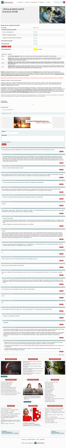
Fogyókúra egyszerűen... (49, 394)
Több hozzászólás (27, 401)
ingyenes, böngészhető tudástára (34, 425)
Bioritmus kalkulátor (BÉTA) (6, 384)
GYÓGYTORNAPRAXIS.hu (28, 424)
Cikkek (27, 2)
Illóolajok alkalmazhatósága (50, 401)
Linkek (37, 439)
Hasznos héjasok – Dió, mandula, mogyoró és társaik (54, 398)
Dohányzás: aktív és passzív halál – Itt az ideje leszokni (55, 418)
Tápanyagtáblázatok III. (49, 386)
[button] (52, 14)
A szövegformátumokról (6, 142)
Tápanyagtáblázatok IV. (49, 387)
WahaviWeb (42, 439)
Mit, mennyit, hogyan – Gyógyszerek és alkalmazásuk (10, 413)
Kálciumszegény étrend (49, 397)
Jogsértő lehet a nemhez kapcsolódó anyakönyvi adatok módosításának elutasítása (33, 369)
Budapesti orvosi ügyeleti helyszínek (51, 382)
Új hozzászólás (61, 354)
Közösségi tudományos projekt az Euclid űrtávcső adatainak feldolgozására (32, 374)
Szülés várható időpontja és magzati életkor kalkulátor (11, 393)
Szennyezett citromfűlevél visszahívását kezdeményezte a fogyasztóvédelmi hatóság (33, 371)
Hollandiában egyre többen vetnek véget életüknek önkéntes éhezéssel (32, 362)
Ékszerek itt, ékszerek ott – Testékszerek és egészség (54, 408)
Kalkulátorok (34, 2)
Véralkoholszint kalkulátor (6, 386)
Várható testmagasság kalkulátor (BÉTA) (10, 373)
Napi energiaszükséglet (49, 390)
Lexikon (48, 2)
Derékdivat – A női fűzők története (51, 417)
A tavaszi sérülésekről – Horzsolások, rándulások (9, 409)
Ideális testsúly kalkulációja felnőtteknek (8, 390)
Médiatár (42, 2)
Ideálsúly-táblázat (48, 393)
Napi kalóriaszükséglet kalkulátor (7, 382)
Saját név (3, 131)
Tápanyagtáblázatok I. (49, 383)
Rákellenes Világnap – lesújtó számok (7, 423)
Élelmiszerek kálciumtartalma (50, 395)
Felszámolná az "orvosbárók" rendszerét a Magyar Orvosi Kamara (32, 367)
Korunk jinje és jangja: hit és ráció (51, 422)
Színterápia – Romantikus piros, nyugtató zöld (53, 409)
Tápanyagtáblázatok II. (49, 384)
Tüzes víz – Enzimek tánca (8, 109)
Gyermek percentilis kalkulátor (6, 383)
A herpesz (2, 418)
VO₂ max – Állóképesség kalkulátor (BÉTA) (9, 394)
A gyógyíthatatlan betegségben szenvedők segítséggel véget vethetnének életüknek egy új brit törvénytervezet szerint (11, 421)
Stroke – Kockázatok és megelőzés (7, 412)
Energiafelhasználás (48, 391)
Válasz (61, 151)
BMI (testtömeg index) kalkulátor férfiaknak (9, 391)
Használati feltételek (31, 439)
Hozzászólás (4, 135)
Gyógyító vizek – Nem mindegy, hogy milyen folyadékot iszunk (55, 413)
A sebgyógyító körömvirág (49, 419)
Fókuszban (20, 2)
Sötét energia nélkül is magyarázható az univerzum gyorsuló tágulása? (32, 364)
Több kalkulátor (4, 376)
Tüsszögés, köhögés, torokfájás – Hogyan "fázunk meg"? (54, 415)
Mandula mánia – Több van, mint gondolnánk (9, 415)
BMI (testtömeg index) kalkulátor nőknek (8, 387)
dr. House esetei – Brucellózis (6, 408)
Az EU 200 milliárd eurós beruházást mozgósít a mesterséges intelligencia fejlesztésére (9, 417)
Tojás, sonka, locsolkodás (49, 421)
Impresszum (24, 439)
